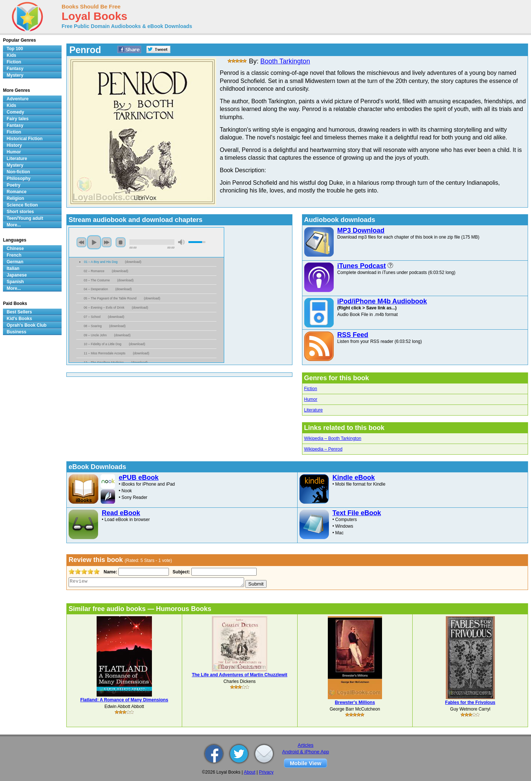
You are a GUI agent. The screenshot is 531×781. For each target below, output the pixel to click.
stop (120, 242)
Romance (17, 191)
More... (14, 225)
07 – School (92, 317)
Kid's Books (19, 318)
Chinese (15, 248)
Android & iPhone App (305, 751)
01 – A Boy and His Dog (101, 262)
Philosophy (19, 178)
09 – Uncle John (95, 335)
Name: (109, 572)
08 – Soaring (93, 326)
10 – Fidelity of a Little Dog (102, 344)
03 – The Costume (97, 280)
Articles (305, 745)
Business (16, 331)
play (94, 242)
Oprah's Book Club (26, 325)
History (14, 145)
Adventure (17, 98)
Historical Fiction (24, 138)
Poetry (13, 185)
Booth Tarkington (285, 61)
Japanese (17, 275)
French (14, 255)
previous (81, 242)
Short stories (20, 211)
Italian (13, 268)
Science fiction (22, 205)
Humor (310, 399)
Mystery (15, 75)
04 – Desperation (96, 289)
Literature (313, 410)
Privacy (266, 772)
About (249, 772)
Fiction (310, 388)
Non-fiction (18, 171)
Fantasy (15, 68)
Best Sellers (19, 312)
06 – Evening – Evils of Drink (104, 307)
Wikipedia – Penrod (323, 449)
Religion (15, 198)
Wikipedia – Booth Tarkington (332, 438)
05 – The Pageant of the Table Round (110, 298)
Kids (11, 55)
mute (181, 242)
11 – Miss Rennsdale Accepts (104, 353)
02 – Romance (94, 271)
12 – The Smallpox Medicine (104, 362)
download (133, 262)
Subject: (180, 572)
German (15, 261)
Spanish (15, 281)
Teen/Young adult (25, 218)
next (106, 242)
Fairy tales (17, 118)
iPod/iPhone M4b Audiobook (382, 301)
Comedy (15, 112)
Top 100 (15, 48)
